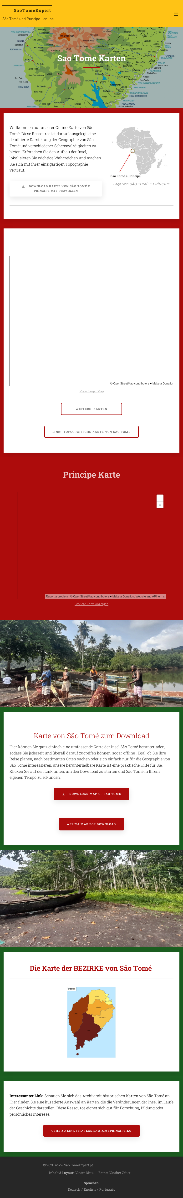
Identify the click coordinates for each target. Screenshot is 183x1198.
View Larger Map (92, 391)
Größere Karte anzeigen (91, 604)
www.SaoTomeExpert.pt (74, 1165)
